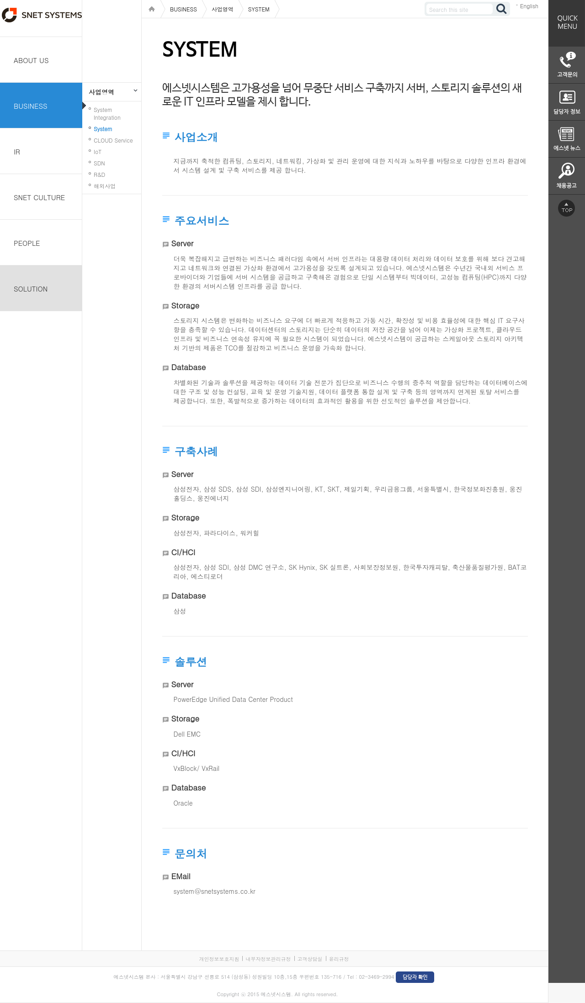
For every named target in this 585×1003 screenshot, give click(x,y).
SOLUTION (31, 288)
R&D (99, 174)
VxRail (210, 768)
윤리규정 (339, 958)
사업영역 (101, 91)
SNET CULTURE (39, 197)
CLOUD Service (113, 140)
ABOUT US (31, 60)
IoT (97, 151)
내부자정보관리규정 (268, 958)
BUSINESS (31, 106)
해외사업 (105, 186)
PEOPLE (27, 243)
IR (17, 151)
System (103, 129)
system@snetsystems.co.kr (214, 891)
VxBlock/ (187, 768)
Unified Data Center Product (250, 699)
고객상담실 (310, 958)
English (529, 6)
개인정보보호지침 (219, 958)
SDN (99, 163)
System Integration (107, 113)
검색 (501, 9)
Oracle (183, 802)
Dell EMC (187, 733)
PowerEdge (190, 699)
